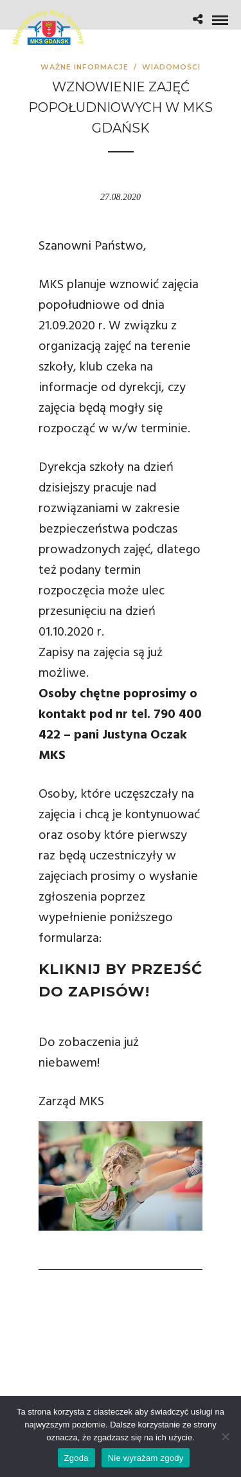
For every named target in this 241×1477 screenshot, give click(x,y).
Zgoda (76, 1458)
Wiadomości (171, 66)
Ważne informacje (84, 66)
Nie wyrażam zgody (146, 1458)
